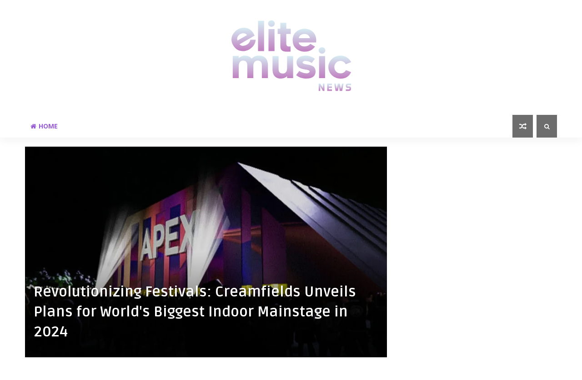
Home (44, 126)
